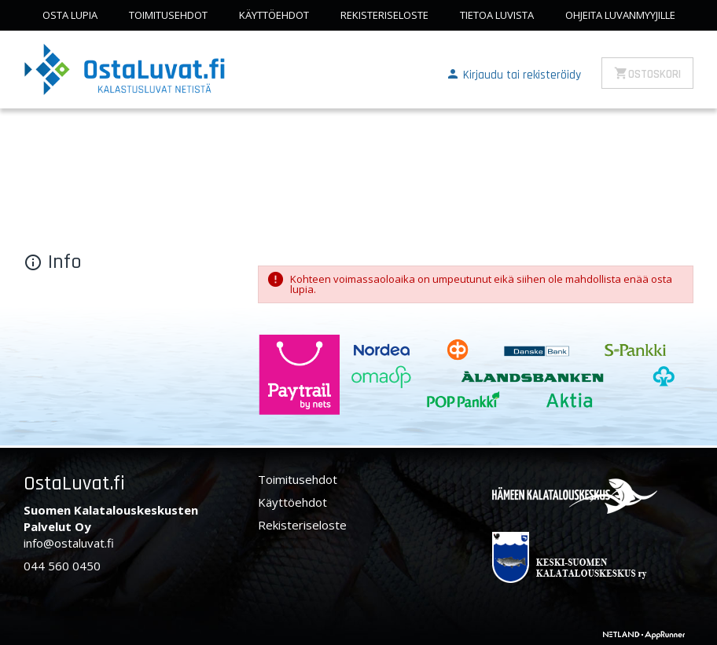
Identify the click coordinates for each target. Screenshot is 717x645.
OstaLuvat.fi (74, 484)
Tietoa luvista (497, 15)
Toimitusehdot (168, 15)
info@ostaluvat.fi (69, 543)
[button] (513, 74)
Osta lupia (69, 15)
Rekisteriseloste (384, 15)
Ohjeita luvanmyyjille (620, 15)
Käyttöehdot (274, 15)
